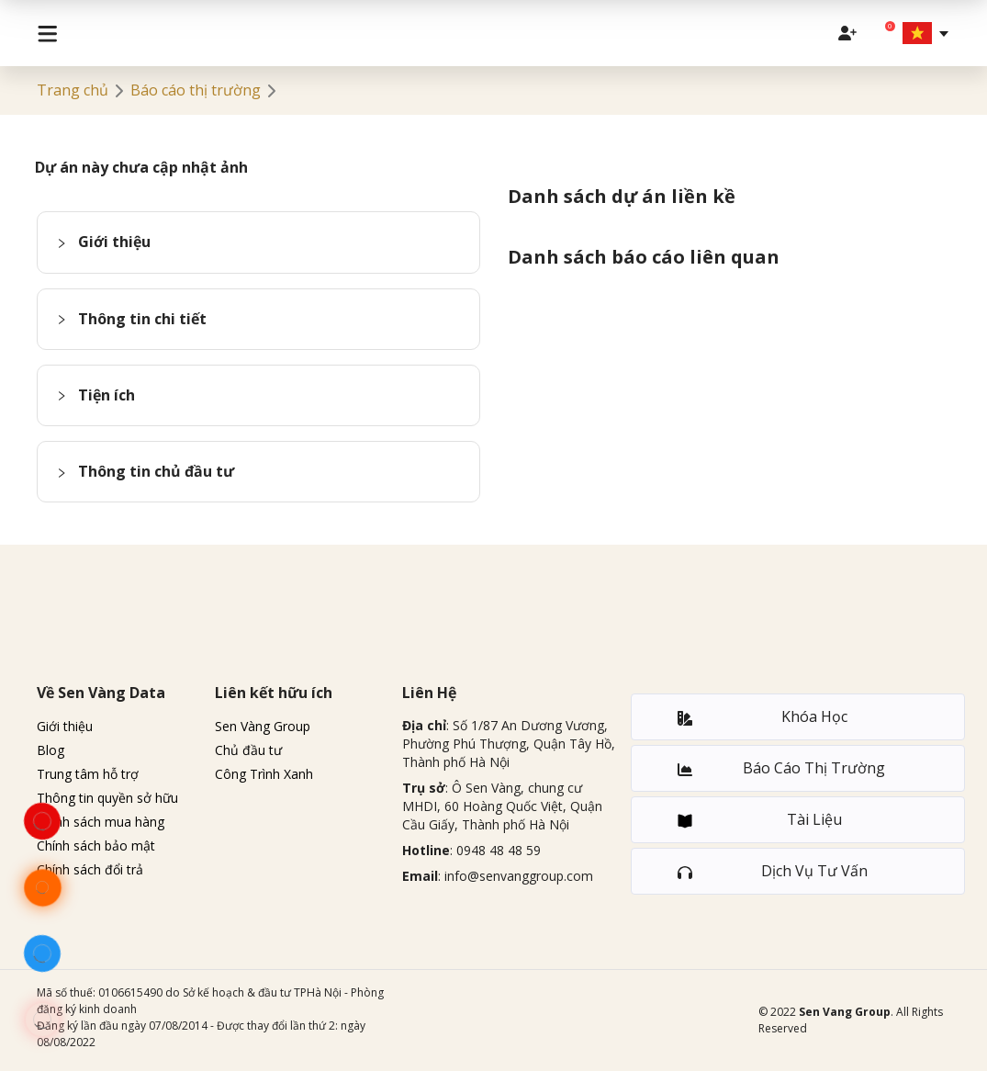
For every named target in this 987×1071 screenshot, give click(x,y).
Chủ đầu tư (248, 750)
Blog (50, 750)
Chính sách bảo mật (96, 845)
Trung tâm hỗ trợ (88, 774)
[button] (258, 242)
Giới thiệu (65, 726)
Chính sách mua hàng (100, 821)
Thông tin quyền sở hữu (107, 797)
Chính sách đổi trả (90, 869)
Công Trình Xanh (264, 774)
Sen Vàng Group (262, 726)
